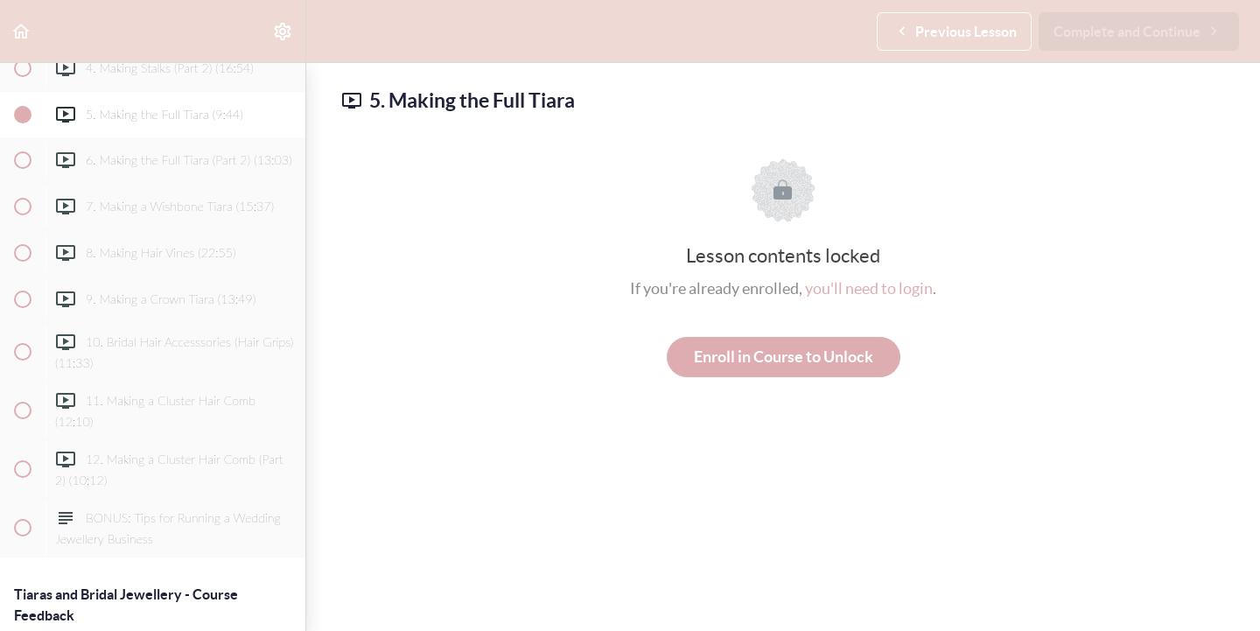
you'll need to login (869, 288)
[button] (22, 31)
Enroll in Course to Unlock (783, 356)
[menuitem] (283, 31)
